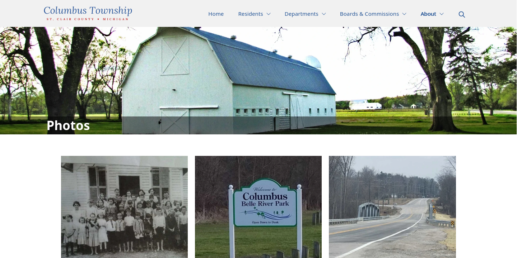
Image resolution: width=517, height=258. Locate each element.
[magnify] (462, 14)
